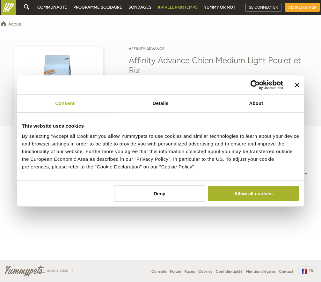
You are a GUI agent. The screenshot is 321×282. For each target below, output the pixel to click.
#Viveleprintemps (178, 7)
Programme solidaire (97, 7)
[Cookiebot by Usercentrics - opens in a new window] (255, 85)
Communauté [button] (52, 7)
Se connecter (263, 7)
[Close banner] (297, 85)
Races (189, 271)
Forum (175, 271)
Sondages (139, 7)
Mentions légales (261, 271)
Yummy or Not (219, 7)
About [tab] (256, 103)
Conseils (159, 271)
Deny (159, 193)
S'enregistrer (302, 7)
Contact (286, 271)
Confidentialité (229, 271)
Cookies (205, 271)
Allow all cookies (253, 193)
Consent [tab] (65, 103)
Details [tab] (161, 103)
